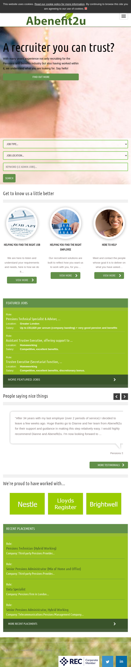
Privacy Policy (44, 650)
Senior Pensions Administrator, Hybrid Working (37, 610)
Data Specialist (16, 589)
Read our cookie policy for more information (59, 4)
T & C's (60, 650)
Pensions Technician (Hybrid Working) (31, 548)
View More (22, 280)
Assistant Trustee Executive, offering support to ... (39, 340)
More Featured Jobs (24, 379)
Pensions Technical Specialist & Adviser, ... (33, 319)
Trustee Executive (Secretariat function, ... (34, 362)
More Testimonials (109, 465)
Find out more (41, 77)
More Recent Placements (22, 623)
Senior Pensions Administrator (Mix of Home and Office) (43, 569)
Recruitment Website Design (16, 657)
